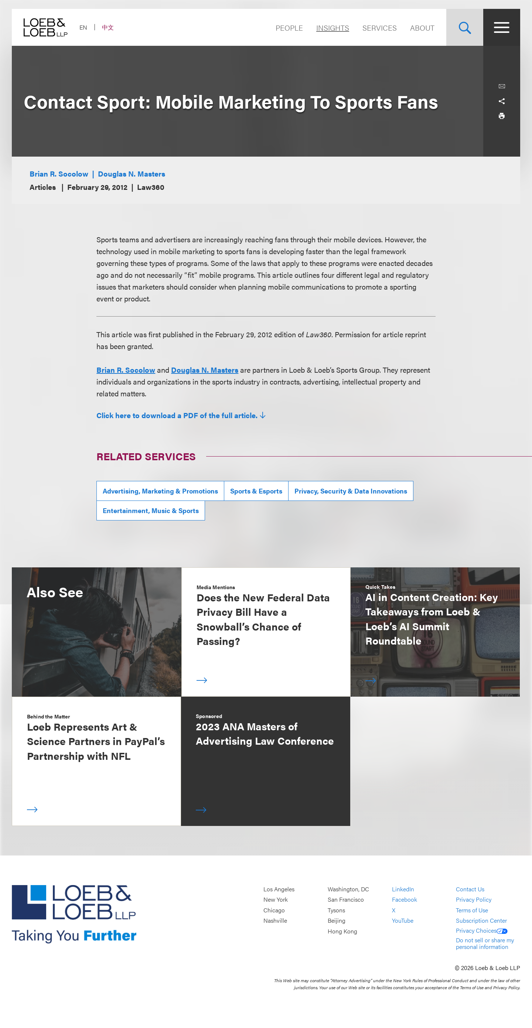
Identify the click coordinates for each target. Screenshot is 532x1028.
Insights (332, 27)
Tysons (336, 910)
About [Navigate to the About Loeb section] (422, 27)
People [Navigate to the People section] (289, 27)
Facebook (404, 899)
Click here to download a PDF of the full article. (177, 415)
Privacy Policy (473, 899)
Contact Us (470, 889)
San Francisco (346, 899)
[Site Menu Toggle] (501, 27)
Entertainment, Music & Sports (151, 510)
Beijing (336, 920)
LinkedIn (403, 889)
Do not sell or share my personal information (485, 943)
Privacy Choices (482, 930)
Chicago (274, 910)
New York (275, 899)
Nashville (275, 920)
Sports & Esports (256, 490)
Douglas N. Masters (131, 173)
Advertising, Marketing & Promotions (160, 490)
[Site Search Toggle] (464, 27)
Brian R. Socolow (59, 173)
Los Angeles (278, 889)
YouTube (402, 920)
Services (379, 27)
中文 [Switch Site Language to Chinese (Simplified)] (108, 27)
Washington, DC (348, 889)
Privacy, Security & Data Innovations (350, 490)
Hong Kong (342, 931)
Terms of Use (472, 910)
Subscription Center (481, 920)
